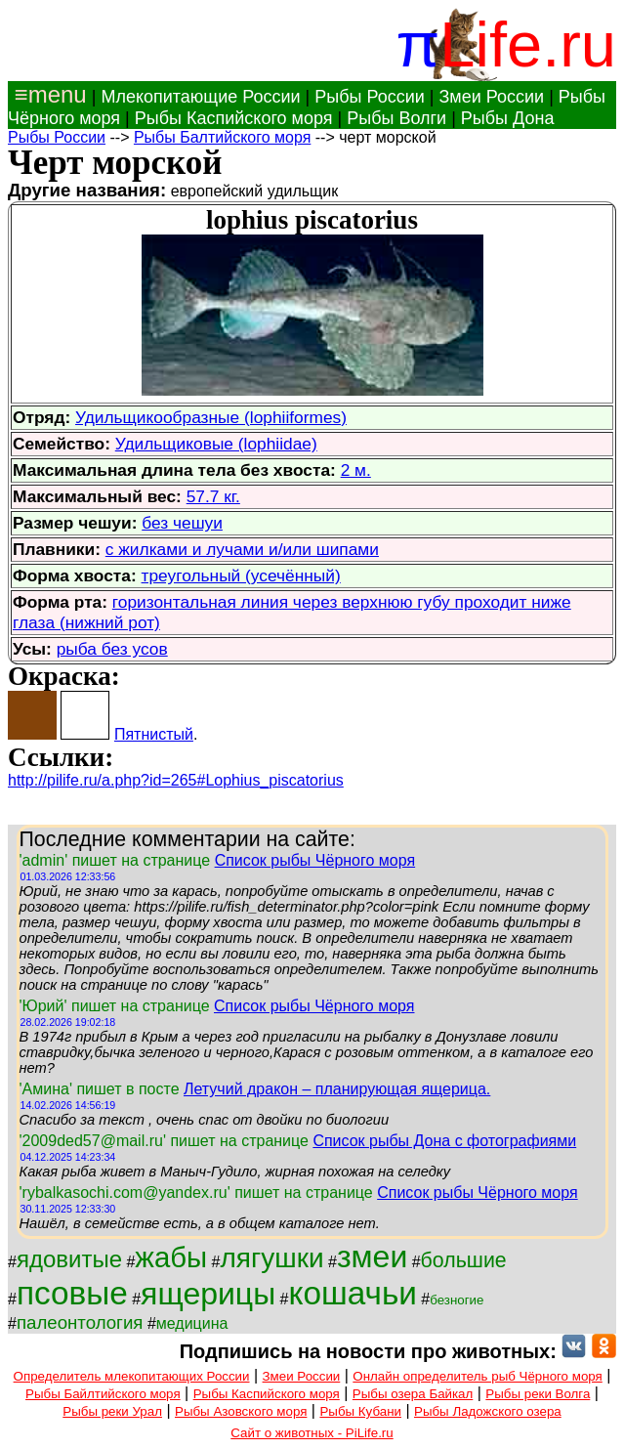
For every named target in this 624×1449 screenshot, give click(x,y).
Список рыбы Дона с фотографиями (444, 1140)
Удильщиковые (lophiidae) (216, 443)
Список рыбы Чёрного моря (315, 860)
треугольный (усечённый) (241, 575)
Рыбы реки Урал (112, 1411)
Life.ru (527, 44)
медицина (192, 1323)
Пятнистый (153, 734)
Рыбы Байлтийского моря (103, 1393)
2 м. (356, 470)
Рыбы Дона (508, 118)
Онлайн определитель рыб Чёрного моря (477, 1376)
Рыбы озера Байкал (413, 1393)
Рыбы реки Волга (537, 1393)
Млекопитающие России (200, 97)
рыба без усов (112, 649)
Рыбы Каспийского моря (234, 118)
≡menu (47, 94)
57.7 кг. (213, 496)
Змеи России (491, 97)
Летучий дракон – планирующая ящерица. (337, 1089)
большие (464, 1260)
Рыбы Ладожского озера (488, 1411)
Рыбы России (369, 97)
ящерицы (208, 1293)
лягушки (272, 1258)
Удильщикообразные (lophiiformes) (211, 417)
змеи (372, 1256)
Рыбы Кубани (360, 1411)
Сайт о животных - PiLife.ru (311, 1433)
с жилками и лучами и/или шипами (242, 549)
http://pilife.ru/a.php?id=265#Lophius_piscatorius (176, 780)
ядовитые (69, 1259)
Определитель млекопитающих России (132, 1376)
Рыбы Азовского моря (241, 1411)
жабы (171, 1257)
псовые (72, 1293)
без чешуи (182, 523)
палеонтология (80, 1322)
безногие (456, 1300)
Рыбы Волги (396, 118)
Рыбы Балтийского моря (222, 137)
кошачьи (353, 1293)
